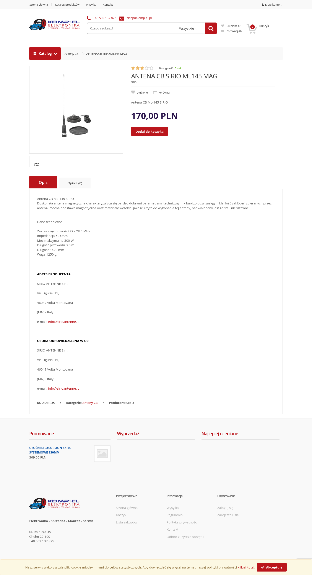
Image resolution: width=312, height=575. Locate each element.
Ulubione (231, 26)
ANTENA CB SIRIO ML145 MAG (106, 53)
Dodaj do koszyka (149, 131)
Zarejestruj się (228, 514)
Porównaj (231, 31)
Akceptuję (271, 567)
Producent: (117, 402)
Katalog (43, 53)
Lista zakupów (126, 522)
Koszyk (121, 514)
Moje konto (271, 4)
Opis (43, 182)
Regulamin (175, 514)
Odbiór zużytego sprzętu (185, 536)
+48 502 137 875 (104, 18)
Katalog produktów (67, 4)
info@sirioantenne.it (63, 321)
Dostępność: (166, 68)
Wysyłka (92, 4)
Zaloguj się (225, 507)
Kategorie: (74, 402)
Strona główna (38, 4)
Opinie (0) (75, 183)
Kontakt (109, 4)
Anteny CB (71, 53)
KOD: (41, 402)
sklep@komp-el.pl (139, 18)
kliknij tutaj (246, 567)
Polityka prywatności (182, 522)
